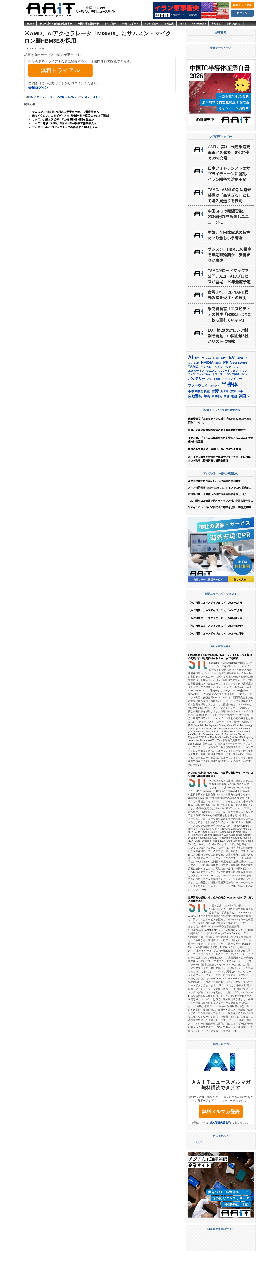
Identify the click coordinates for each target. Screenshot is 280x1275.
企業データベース (221, 68)
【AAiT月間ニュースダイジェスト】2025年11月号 (216, 653)
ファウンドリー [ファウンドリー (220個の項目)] (232, 398)
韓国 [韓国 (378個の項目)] (242, 416)
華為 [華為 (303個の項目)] (207, 416)
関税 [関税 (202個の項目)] (226, 416)
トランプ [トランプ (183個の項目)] (217, 393)
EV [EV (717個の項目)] (232, 377)
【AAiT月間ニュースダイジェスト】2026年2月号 (215, 630)
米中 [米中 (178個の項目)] (240, 411)
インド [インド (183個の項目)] (227, 386)
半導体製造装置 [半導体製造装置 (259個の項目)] (199, 411)
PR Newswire (199, 23)
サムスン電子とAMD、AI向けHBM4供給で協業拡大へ (64, 123)
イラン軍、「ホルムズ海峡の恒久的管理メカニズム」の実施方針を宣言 (220, 459)
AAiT (199, 1162)
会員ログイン (38, 87)
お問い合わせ (234, 23)
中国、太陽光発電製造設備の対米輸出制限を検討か (217, 450)
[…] (202, 784)
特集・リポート (130, 23)
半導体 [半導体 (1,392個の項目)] (229, 404)
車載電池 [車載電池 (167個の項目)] (217, 416)
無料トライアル (242, 5)
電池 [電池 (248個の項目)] (234, 416)
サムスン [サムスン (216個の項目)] (212, 390)
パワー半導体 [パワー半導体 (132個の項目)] (213, 398)
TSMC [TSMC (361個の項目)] (193, 386)
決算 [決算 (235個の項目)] (233, 411)
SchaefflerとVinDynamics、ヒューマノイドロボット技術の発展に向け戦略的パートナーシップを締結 (220, 676)
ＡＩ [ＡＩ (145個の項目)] (250, 416)
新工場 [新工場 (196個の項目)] (224, 411)
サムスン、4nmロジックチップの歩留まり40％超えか (65, 127)
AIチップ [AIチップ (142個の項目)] (199, 378)
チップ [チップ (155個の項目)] (243, 390)
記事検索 (220, 43)
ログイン (242, 13)
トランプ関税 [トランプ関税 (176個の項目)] (231, 393)
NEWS (183, 23)
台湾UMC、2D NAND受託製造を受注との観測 (228, 314)
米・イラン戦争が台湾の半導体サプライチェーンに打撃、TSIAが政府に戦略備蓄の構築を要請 (220, 478)
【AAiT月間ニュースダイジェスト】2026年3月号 (215, 622)
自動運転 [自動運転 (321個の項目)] (195, 416)
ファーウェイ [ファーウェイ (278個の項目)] (198, 405)
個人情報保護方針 (220, 1142)
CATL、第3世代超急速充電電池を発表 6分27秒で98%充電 (229, 172)
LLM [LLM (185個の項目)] (196, 382)
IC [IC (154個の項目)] (246, 377)
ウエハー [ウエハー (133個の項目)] (237, 387)
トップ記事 (110, 23)
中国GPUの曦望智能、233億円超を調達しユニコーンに (228, 236)
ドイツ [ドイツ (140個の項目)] (244, 394)
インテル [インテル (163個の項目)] (217, 387)
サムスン (84, 97)
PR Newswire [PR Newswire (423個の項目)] (235, 382)
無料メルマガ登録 (221, 1131)
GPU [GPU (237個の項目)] (240, 377)
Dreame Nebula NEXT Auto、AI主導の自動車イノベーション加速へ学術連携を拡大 (220, 794)
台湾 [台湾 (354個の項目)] (215, 411)
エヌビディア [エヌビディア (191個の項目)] (196, 390)
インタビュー (151, 23)
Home (30, 23)
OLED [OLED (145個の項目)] (218, 382)
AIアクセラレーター (43, 97)
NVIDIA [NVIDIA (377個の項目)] (207, 382)
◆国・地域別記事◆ (88, 23)
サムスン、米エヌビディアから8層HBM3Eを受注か (63, 119)
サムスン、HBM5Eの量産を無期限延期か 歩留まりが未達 (229, 274)
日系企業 (169, 23)
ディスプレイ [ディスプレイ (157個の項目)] (204, 394)
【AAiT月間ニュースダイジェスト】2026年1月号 (215, 638)
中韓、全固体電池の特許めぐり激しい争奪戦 (229, 254)
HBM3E (71, 96)
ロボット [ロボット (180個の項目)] (214, 405)
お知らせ (216, 23)
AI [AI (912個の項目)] (190, 377)
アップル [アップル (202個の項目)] (205, 386)
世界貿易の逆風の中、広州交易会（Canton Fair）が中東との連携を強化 (220, 919)
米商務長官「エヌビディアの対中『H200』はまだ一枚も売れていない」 (230, 334)
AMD (61, 96)
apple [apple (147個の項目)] (209, 377)
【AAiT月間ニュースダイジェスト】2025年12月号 (216, 645)
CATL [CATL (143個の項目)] (224, 378)
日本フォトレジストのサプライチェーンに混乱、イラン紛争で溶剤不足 (229, 193)
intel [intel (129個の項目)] (190, 382)
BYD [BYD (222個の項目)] (216, 377)
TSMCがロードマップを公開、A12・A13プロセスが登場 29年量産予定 (229, 295)
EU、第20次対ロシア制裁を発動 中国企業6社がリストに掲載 (228, 355)
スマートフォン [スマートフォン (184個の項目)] (228, 390)
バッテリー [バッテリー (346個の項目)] (196, 398)
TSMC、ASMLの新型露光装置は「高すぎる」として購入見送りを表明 (229, 214)
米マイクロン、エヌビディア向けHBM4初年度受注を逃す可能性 (70, 115)
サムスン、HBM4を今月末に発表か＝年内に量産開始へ (65, 112)
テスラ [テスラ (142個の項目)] (191, 394)
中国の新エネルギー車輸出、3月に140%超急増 (214, 469)
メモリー (98, 97)
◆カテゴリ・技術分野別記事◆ (56, 23)
